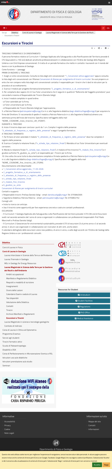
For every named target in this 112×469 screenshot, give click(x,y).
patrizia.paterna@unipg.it (31, 111)
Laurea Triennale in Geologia (16, 259)
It (103, 28)
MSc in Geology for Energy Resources (20, 263)
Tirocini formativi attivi (12, 341)
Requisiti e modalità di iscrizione (20, 282)
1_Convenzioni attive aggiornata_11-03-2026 (23, 168)
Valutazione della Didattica (17, 302)
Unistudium (84, 294)
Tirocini (9, 310)
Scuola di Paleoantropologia (14, 345)
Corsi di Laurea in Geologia (14, 251)
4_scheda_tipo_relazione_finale (50, 143)
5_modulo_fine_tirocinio (90, 149)
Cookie (7, 429)
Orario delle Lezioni (14, 290)
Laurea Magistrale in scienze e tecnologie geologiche (26, 321)
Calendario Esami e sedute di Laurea (21, 294)
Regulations (84, 306)
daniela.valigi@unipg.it (57, 194)
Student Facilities (84, 300)
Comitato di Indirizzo (13, 325)
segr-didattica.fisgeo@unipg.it (83, 111)
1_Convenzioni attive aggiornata (80, 75)
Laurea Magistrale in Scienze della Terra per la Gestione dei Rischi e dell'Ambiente (28, 269)
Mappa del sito (94, 421)
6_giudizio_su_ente (12, 185)
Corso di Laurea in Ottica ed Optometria (19, 329)
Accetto (97, 464)
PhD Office (84, 312)
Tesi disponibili (12, 298)
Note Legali (9, 433)
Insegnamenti (12, 286)
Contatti (9, 306)
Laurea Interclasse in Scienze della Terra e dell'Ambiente (28, 255)
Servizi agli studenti (11, 337)
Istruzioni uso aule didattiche (15, 357)
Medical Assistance (84, 318)
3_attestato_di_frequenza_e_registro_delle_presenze (26, 130)
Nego (106, 464)
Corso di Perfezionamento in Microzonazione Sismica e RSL (28, 353)
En (108, 28)
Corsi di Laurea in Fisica (13, 247)
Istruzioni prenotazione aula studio (17, 361)
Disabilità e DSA (9, 349)
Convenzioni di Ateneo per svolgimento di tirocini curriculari (65, 79)
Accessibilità (9, 421)
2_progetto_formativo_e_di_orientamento (70, 88)
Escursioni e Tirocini (15, 317)
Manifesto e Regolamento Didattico (21, 278)
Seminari (6, 365)
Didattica (6, 242)
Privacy (7, 425)
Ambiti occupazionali (15, 274)
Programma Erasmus (11, 333)
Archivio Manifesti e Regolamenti (20, 313)
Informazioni (93, 429)
